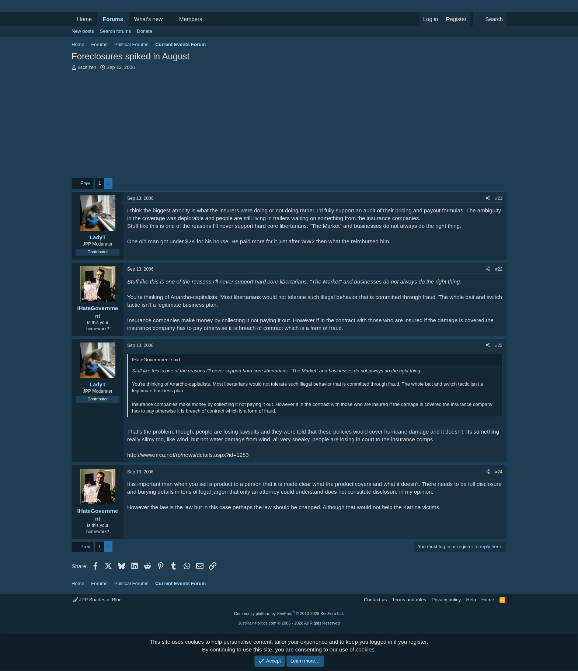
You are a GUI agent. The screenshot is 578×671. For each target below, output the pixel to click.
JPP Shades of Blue (97, 599)
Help (471, 599)
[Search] (489, 19)
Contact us (375, 599)
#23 (498, 345)
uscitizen (87, 67)
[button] (168, 19)
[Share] (487, 198)
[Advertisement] (289, 126)
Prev (85, 183)
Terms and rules (409, 599)
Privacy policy (446, 599)
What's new (148, 19)
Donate (144, 31)
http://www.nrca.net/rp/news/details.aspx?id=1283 (188, 455)
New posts (83, 31)
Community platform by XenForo (289, 613)
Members (190, 19)
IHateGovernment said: (156, 359)
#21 (498, 198)
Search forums (115, 31)
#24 (498, 471)
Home (84, 19)
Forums (113, 19)
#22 (498, 269)
